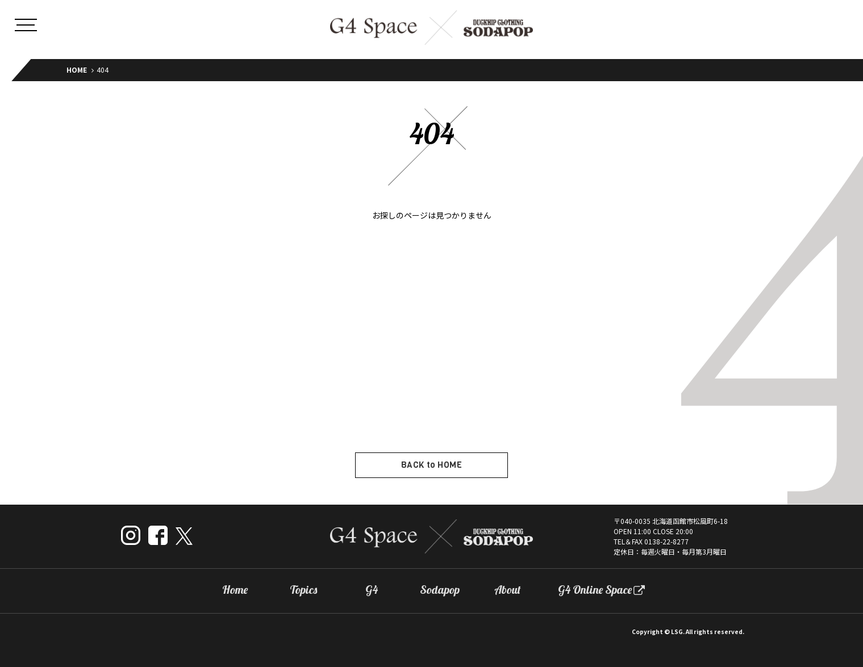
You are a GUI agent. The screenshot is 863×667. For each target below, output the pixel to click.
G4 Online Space (595, 589)
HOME (76, 69)
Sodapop (440, 589)
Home (235, 589)
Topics (303, 589)
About (507, 589)
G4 (371, 589)
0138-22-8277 (666, 541)
